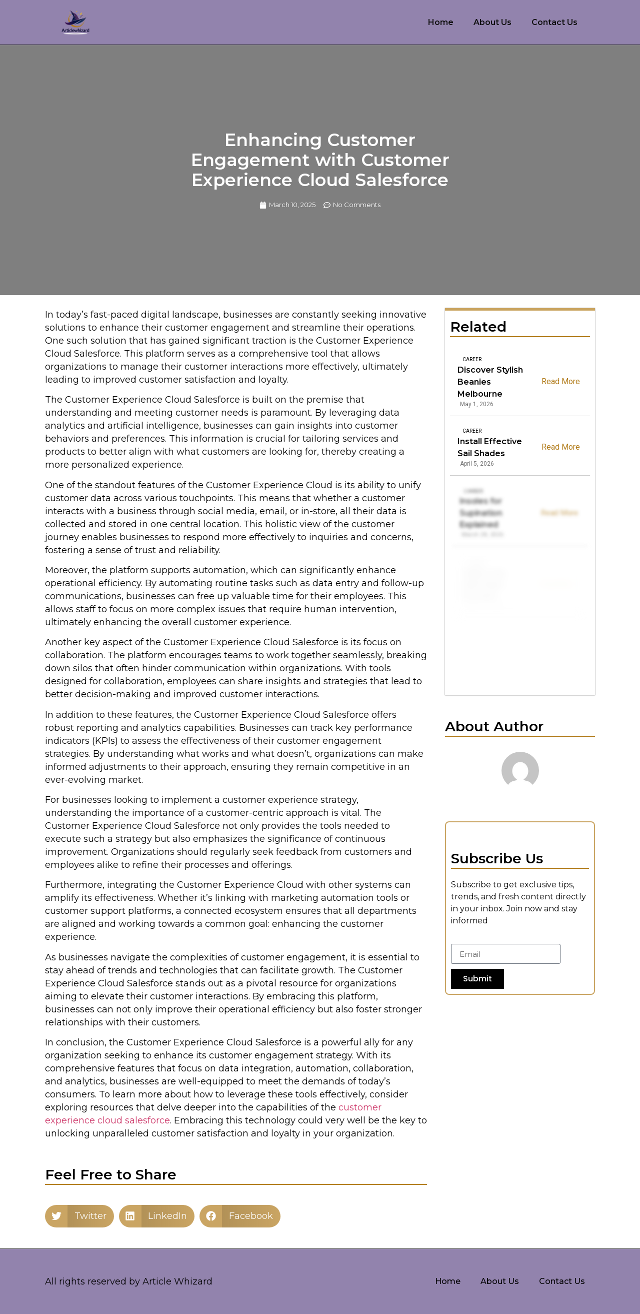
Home (441, 22)
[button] (79, 1216)
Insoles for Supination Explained (483, 513)
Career (472, 359)
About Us (493, 22)
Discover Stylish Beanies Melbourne (490, 382)
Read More (561, 381)
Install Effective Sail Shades (490, 447)
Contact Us (555, 22)
